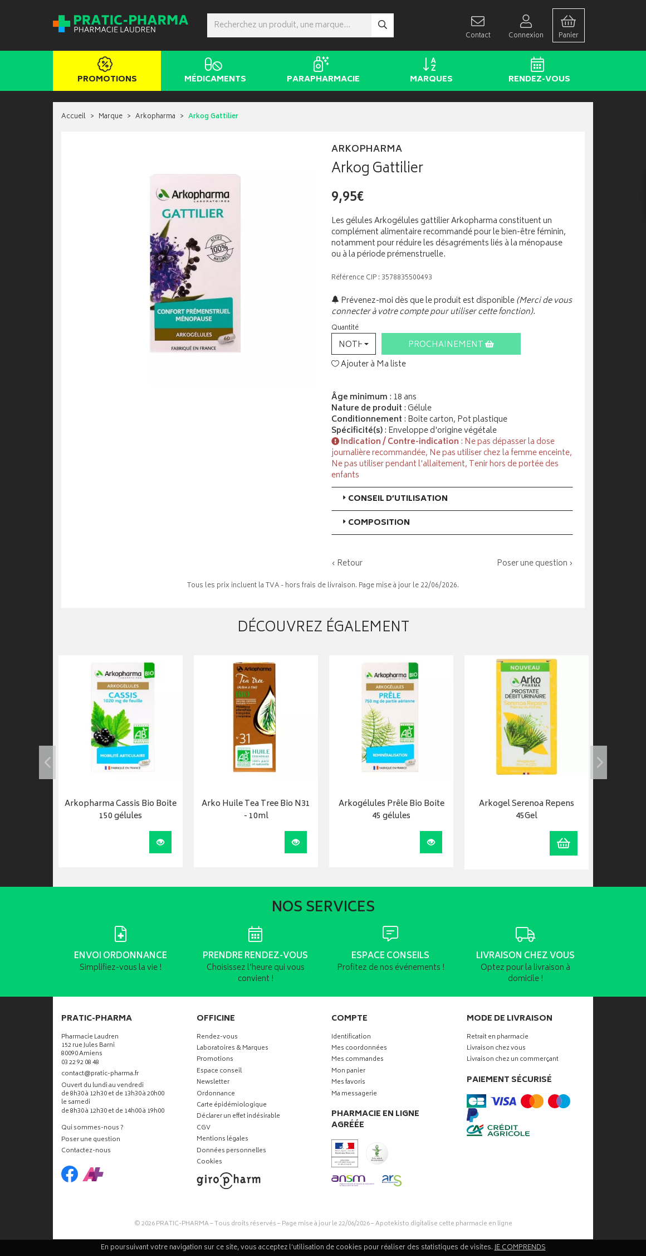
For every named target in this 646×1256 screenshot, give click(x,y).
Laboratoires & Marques (232, 1049)
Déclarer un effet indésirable (238, 1117)
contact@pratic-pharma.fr (100, 1075)
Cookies (209, 1162)
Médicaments (213, 71)
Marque (111, 117)
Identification (351, 1037)
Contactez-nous (86, 1151)
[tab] (452, 498)
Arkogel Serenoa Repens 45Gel (526, 810)
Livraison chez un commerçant (513, 1060)
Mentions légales (222, 1139)
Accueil (73, 117)
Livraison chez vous (496, 1049)
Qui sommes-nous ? (92, 1128)
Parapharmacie (321, 71)
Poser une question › (535, 563)
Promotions (105, 71)
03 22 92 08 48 (80, 1063)
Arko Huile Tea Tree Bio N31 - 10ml (256, 810)
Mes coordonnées (359, 1049)
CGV (204, 1128)
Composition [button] (375, 523)
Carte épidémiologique (232, 1105)
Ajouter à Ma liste (368, 364)
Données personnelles (231, 1151)
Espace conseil (219, 1071)
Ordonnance (216, 1094)
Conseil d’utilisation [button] (394, 499)
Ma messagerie (354, 1094)
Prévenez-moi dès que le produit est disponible (423, 301)
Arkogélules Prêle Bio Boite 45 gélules (391, 810)
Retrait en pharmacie (497, 1037)
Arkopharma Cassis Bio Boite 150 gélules (121, 810)
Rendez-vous (537, 71)
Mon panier (348, 1071)
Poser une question (90, 1140)
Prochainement (451, 345)
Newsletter (213, 1083)
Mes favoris (348, 1083)
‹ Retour (347, 564)
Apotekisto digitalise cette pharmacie (443, 1224)
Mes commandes (357, 1060)
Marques (429, 71)
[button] (353, 344)
